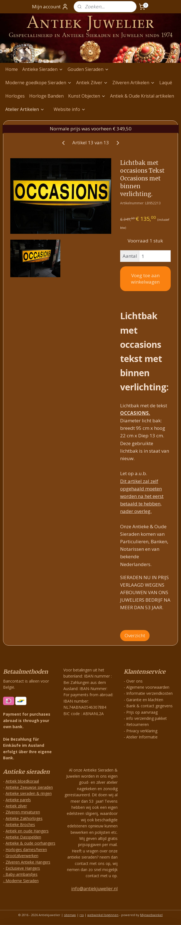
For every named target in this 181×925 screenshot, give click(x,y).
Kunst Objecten (87, 96)
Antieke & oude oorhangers (30, 843)
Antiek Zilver (92, 83)
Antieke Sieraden (42, 69)
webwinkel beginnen (102, 915)
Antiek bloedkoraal (22, 781)
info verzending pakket (146, 718)
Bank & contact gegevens (149, 705)
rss (82, 915)
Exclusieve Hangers (23, 868)
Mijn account (50, 6)
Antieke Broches (20, 824)
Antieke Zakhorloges (24, 818)
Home (11, 69)
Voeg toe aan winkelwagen (145, 278)
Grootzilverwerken (22, 855)
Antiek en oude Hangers (27, 831)
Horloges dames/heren (26, 849)
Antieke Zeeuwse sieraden (29, 787)
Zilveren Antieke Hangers (28, 862)
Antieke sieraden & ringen (29, 793)
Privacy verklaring (141, 730)
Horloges (15, 96)
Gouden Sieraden (88, 69)
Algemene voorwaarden (147, 687)
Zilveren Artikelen (133, 83)
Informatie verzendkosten (149, 693)
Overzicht (135, 635)
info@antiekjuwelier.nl (94, 889)
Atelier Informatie (142, 737)
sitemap (70, 915)
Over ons (134, 681)
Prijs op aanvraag (142, 712)
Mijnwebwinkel (151, 915)
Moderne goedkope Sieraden (38, 83)
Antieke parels (18, 799)
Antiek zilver (16, 806)
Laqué (165, 83)
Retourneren (137, 724)
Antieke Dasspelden (23, 837)
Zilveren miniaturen (23, 812)
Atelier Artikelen (24, 109)
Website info (70, 109)
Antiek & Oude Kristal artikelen (142, 96)
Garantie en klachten (144, 699)
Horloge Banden (46, 96)
